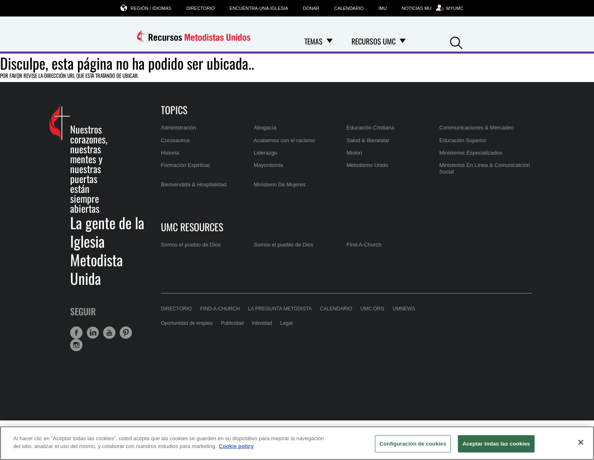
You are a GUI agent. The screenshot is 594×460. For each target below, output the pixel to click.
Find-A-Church (364, 245)
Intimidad (262, 323)
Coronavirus (175, 140)
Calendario (349, 8)
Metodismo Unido (367, 165)
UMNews (404, 309)
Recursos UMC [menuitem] (373, 41)
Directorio (200, 8)
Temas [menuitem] (313, 41)
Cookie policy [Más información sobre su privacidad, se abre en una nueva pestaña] (236, 446)
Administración (178, 127)
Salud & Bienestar (367, 140)
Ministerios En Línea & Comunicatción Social (484, 168)
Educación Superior (462, 140)
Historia (170, 153)
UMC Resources (192, 227)
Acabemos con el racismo (284, 140)
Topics (174, 109)
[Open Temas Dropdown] (329, 41)
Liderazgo (265, 153)
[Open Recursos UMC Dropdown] (402, 41)
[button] (456, 42)
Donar (311, 8)
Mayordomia (268, 165)
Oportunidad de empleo (186, 323)
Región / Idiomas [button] (151, 8)
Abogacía (265, 127)
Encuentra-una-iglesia (258, 8)
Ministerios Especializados (470, 153)
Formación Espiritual (185, 165)
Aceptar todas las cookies (496, 444)
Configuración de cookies (413, 444)
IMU (383, 8)
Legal (286, 323)
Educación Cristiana (370, 127)
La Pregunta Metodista (280, 309)
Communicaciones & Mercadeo (476, 127)
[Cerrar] (581, 442)
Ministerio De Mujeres (280, 184)
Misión (354, 153)
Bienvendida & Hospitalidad (193, 184)
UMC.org (372, 309)
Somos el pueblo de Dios (191, 245)
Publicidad (232, 323)
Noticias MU (416, 8)
